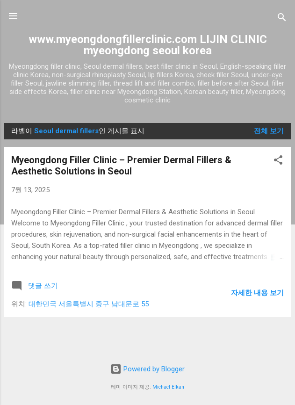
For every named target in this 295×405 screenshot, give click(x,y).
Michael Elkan (168, 387)
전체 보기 (269, 131)
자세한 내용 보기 (257, 293)
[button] (278, 161)
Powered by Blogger (147, 369)
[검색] (282, 19)
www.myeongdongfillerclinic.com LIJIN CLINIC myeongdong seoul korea (148, 45)
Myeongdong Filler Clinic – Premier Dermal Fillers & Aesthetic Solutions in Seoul (121, 165)
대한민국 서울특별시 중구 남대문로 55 (89, 304)
